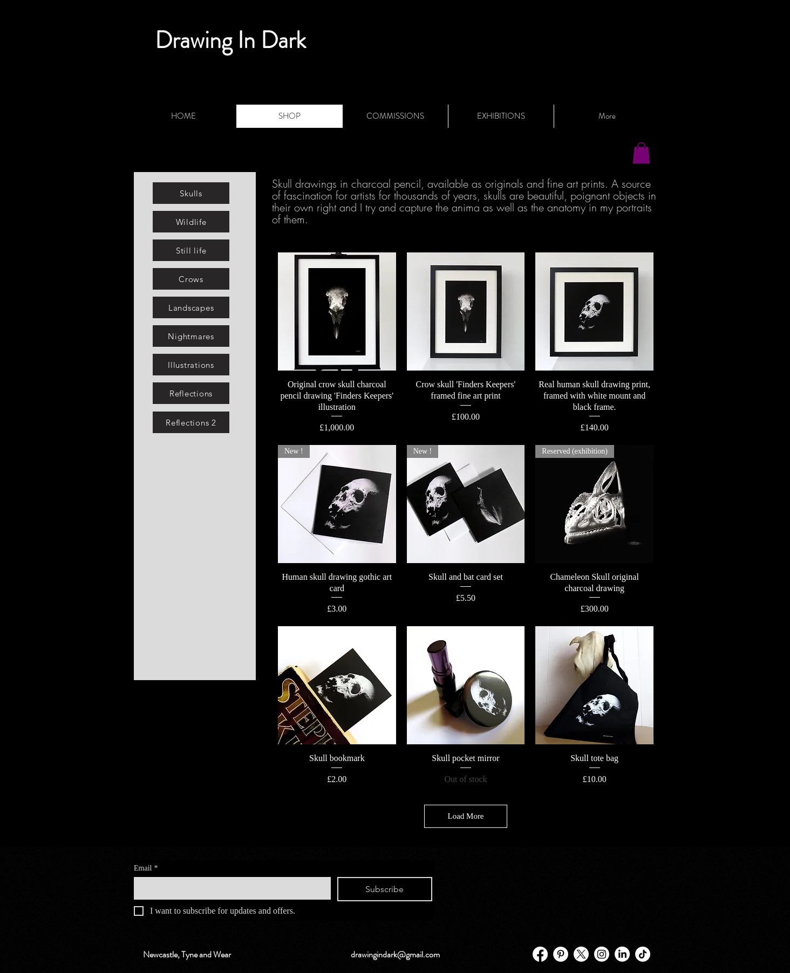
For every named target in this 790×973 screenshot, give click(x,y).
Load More (465, 816)
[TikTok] (642, 954)
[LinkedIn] (622, 954)
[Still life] (191, 250)
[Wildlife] (191, 221)
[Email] (229, 888)
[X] (581, 954)
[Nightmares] (191, 336)
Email (146, 868)
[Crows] (191, 279)
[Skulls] (191, 193)
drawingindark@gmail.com (395, 954)
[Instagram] (601, 954)
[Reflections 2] (191, 422)
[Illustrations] (191, 364)
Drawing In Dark (230, 40)
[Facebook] (540, 954)
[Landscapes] (191, 307)
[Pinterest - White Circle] (560, 954)
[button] (641, 152)
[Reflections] (191, 393)
